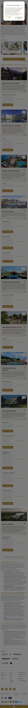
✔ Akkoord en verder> (19, 18)
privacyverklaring (8, 13)
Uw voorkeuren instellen (9, 17)
